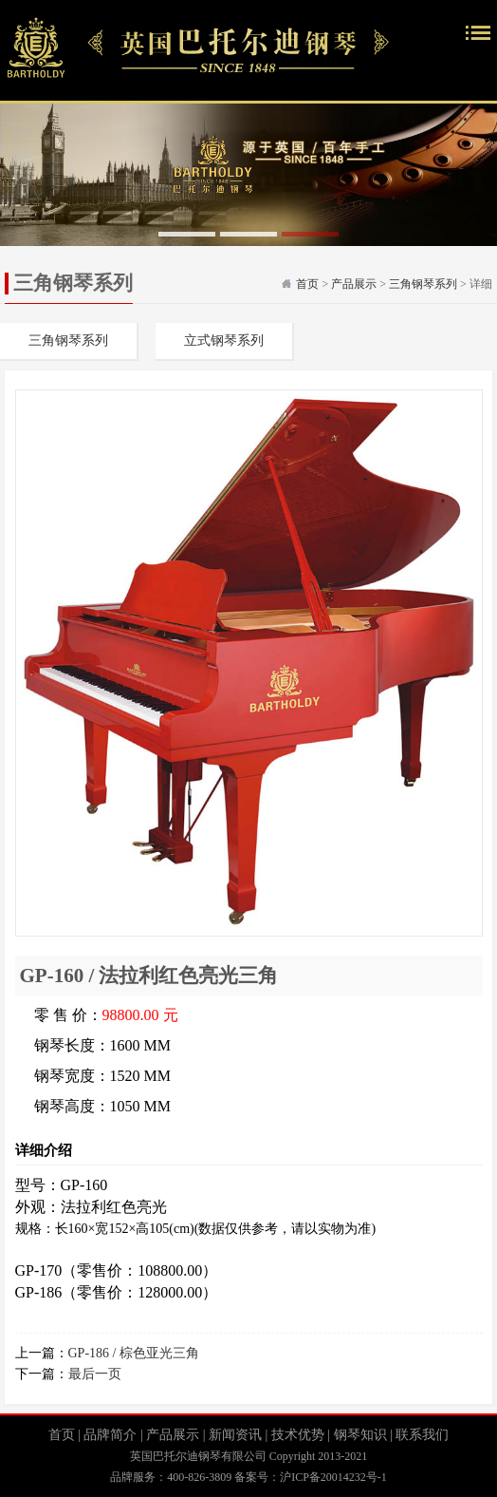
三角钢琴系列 (423, 284)
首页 (307, 284)
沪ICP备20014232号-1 (333, 1477)
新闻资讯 (235, 1435)
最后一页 (94, 1374)
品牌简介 (110, 1435)
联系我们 (422, 1435)
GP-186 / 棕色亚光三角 (133, 1353)
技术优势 (297, 1435)
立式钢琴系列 (224, 340)
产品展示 (354, 284)
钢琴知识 (360, 1435)
